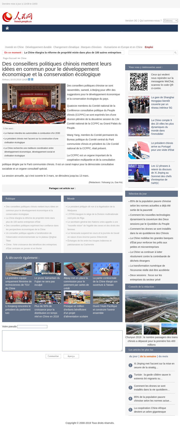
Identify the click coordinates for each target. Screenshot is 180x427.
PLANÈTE (120, 33)
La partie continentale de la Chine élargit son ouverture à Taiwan (105, 281)
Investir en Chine (14, 47)
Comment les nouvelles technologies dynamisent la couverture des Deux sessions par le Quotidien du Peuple (150, 219)
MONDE (43, 33)
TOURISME (149, 33)
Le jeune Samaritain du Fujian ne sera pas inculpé (47, 281)
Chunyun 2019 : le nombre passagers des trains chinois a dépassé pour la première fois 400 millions (151, 341)
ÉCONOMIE (27, 33)
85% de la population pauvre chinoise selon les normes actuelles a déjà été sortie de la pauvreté (150, 205)
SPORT (134, 33)
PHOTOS (165, 33)
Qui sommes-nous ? (151, 20)
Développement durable (38, 47)
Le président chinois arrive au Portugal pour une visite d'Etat (162, 146)
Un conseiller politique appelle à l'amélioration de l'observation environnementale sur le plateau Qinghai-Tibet (31, 237)
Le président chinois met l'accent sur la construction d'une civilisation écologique (31, 140)
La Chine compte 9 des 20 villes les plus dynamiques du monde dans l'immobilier (162, 127)
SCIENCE (73, 33)
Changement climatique (66, 47)
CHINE (11, 33)
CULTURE (89, 33)
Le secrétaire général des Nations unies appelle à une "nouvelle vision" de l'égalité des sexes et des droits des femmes (94, 226)
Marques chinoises (91, 47)
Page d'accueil (10, 58)
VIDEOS (12, 40)
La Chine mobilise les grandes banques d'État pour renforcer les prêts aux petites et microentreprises (151, 242)
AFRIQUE (58, 33)
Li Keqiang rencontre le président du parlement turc (18, 309)
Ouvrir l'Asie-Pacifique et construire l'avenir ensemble (105, 309)
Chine (23, 58)
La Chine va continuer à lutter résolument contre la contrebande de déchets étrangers (150, 256)
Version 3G (131, 20)
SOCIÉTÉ (104, 33)
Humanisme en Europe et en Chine (123, 47)
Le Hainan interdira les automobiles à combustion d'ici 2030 (32, 133)
